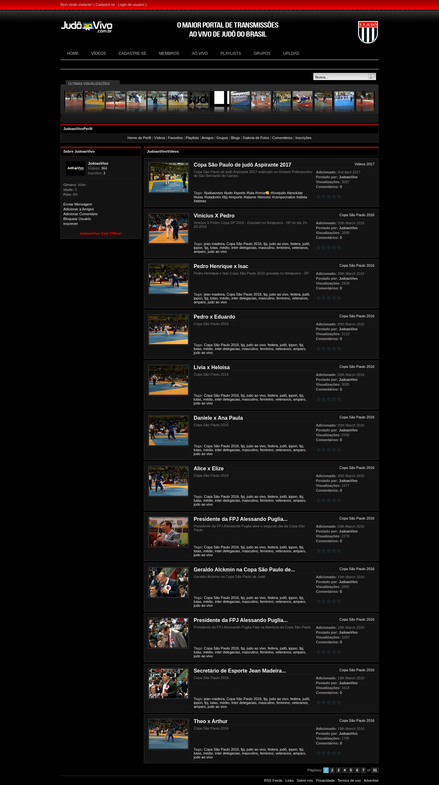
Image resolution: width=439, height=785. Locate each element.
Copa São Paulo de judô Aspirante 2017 (242, 165)
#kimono (264, 197)
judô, (306, 244)
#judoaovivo (213, 193)
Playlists (192, 138)
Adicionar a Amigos (78, 209)
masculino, (267, 248)
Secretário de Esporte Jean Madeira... (240, 671)
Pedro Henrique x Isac (221, 266)
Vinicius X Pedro (214, 215)
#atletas (200, 201)
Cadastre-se (105, 4)
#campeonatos (283, 197)
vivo (223, 251)
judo (272, 244)
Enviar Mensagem (77, 204)
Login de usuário (131, 4)
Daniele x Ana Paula (218, 418)
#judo (228, 193)
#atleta (301, 197)
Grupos (222, 138)
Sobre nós (305, 780)
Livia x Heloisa (212, 367)
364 (104, 168)
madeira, (219, 244)
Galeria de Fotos (256, 138)
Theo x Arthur (210, 721)
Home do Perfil (139, 138)
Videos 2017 (364, 164)
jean (207, 244)
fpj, (266, 244)
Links (289, 780)
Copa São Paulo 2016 (356, 215)
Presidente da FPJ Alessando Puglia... (240, 519)
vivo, (285, 244)
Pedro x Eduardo (214, 317)
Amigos (208, 138)
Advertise (371, 780)
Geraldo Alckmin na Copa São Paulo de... (244, 569)
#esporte (236, 197)
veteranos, (300, 248)
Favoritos (175, 138)
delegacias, (248, 248)
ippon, (198, 248)
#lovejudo (278, 193)
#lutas (198, 197)
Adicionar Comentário (80, 214)
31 (375, 770)
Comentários (282, 138)
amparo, (200, 251)
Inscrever (70, 224)
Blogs (235, 138)
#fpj (225, 197)
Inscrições (303, 138)
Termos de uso (349, 780)
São (239, 244)
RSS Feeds (273, 780)
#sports (239, 193)
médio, (225, 248)
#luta (250, 193)
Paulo (248, 244)
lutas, (214, 248)
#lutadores (212, 197)
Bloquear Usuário (77, 219)
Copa (231, 244)
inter (235, 248)
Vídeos (159, 138)
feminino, (284, 248)
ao (279, 244)
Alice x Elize (209, 468)
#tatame (250, 197)
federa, (295, 244)
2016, (258, 244)
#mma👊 (262, 193)
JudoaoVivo (98, 163)
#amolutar (295, 193)
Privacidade (325, 780)
